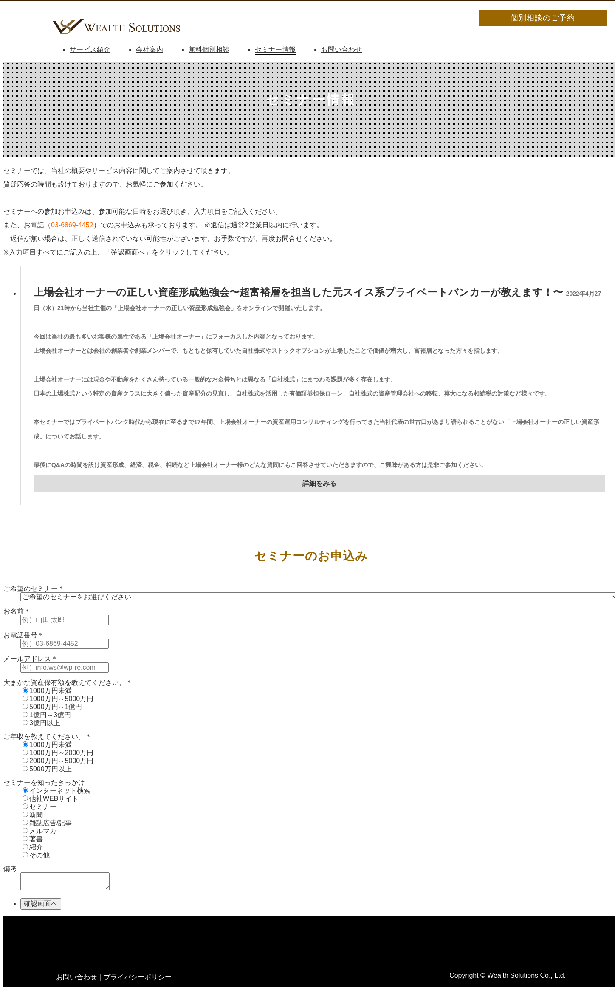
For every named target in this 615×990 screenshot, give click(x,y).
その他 (36, 855)
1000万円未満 (47, 690)
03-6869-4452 (72, 225)
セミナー (39, 806)
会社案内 (149, 49)
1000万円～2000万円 (58, 752)
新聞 (33, 814)
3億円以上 (41, 723)
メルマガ (39, 830)
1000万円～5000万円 (58, 698)
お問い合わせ (341, 49)
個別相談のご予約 (543, 18)
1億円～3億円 (47, 714)
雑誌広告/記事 (47, 822)
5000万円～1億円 (52, 706)
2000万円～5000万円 (58, 760)
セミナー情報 (275, 49)
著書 (33, 839)
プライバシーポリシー (138, 977)
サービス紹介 (90, 49)
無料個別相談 (209, 49)
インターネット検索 (56, 790)
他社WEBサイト (51, 798)
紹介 (33, 847)
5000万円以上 (47, 768)
